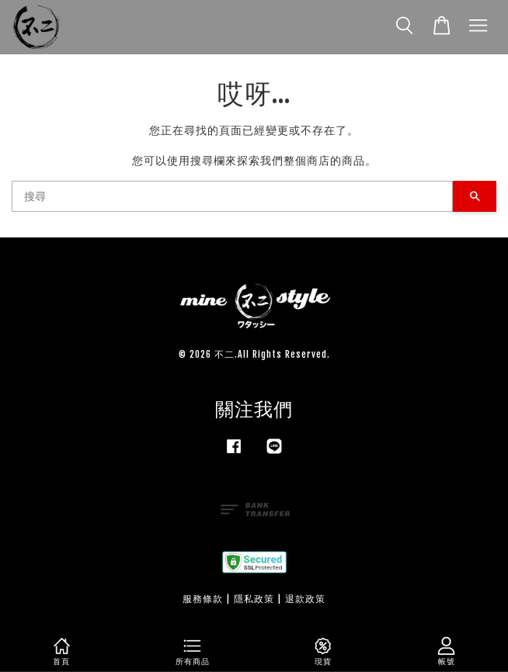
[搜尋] (232, 196)
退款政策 (305, 598)
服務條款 (203, 598)
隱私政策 (254, 598)
